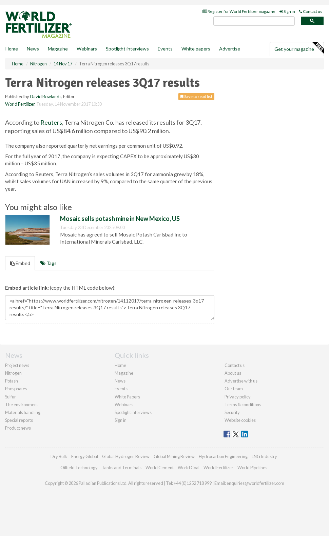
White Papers (127, 396)
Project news (17, 365)
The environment (21, 404)
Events (165, 48)
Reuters (51, 122)
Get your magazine (299, 48)
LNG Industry (264, 456)
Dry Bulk (59, 456)
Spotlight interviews (127, 48)
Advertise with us (241, 381)
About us (233, 373)
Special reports (19, 420)
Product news (18, 428)
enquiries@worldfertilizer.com (255, 483)
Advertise (229, 48)
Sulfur (10, 396)
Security (232, 412)
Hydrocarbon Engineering (223, 456)
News (120, 381)
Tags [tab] (48, 263)
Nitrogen (13, 373)
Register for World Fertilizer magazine (238, 11)
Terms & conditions (243, 404)
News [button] (33, 48)
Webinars (87, 48)
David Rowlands (45, 96)
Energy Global (84, 456)
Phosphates (16, 388)
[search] (254, 21)
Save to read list (196, 96)
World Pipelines (252, 467)
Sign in (287, 11)
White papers (195, 48)
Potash (11, 381)
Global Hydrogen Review (126, 456)
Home (11, 48)
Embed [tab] (20, 263)
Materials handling (22, 412)
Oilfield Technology (79, 467)
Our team (234, 388)
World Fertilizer (20, 104)
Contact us (310, 11)
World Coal (188, 467)
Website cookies (240, 420)
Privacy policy (238, 396)
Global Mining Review (174, 456)
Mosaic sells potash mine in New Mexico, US (120, 218)
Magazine (58, 48)
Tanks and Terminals (121, 467)
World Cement (160, 467)
